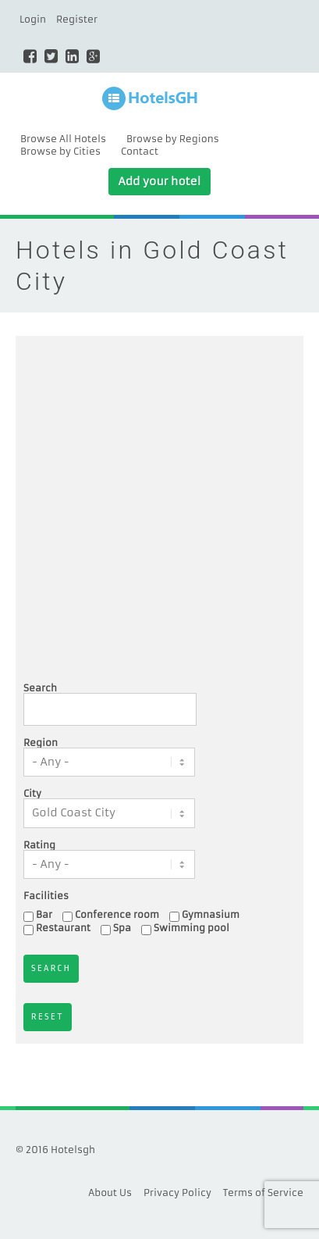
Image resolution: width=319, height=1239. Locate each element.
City (32, 793)
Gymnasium (210, 914)
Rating (39, 845)
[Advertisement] (159, 511)
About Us (110, 1192)
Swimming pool (191, 928)
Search (40, 688)
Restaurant (63, 928)
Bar (44, 914)
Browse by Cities (60, 151)
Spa (122, 928)
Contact (139, 151)
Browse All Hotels (63, 139)
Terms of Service (263, 1192)
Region (40, 743)
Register (76, 19)
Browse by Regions (172, 139)
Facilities (46, 896)
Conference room (117, 914)
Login (32, 19)
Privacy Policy (177, 1192)
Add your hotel (159, 181)
